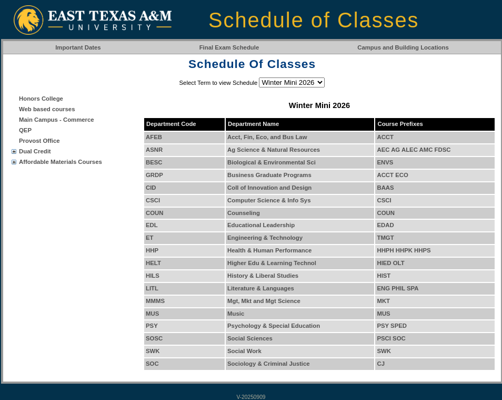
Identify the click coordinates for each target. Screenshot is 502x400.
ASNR (154, 150)
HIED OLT (390, 263)
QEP (25, 130)
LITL (152, 288)
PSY (152, 326)
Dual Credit (35, 151)
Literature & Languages (260, 288)
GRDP (154, 175)
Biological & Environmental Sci (271, 162)
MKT (383, 301)
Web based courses (47, 109)
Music (235, 313)
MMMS (155, 301)
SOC (152, 363)
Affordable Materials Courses (60, 162)
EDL (152, 225)
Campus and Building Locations (403, 47)
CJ (381, 363)
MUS (152, 313)
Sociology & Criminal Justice (268, 363)
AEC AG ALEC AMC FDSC (413, 150)
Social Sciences (250, 338)
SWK (153, 351)
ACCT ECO (392, 175)
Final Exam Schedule (229, 47)
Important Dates (78, 47)
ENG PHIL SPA (397, 288)
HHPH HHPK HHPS (403, 250)
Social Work (244, 351)
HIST (383, 275)
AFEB (154, 137)
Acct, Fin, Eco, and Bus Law (267, 137)
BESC (154, 162)
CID (151, 187)
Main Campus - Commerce (56, 119)
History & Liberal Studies (262, 275)
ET (150, 238)
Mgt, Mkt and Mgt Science (263, 301)
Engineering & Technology (265, 238)
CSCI (153, 200)
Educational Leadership (261, 225)
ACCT (385, 137)
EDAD (385, 225)
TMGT (385, 238)
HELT (153, 263)
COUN (154, 213)
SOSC (154, 338)
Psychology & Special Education (273, 326)
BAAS (385, 187)
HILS (152, 275)
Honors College (41, 98)
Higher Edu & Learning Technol (271, 263)
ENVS (385, 162)
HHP (152, 250)
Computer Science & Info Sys (268, 200)
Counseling (243, 213)
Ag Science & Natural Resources (273, 150)
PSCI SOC (391, 338)
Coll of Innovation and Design (269, 187)
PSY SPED (392, 326)
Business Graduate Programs (269, 175)
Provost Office (39, 141)
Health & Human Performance (269, 250)
